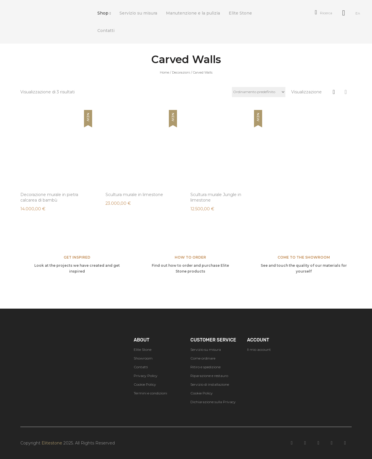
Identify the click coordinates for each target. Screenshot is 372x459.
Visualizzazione (306, 92)
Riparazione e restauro (209, 375)
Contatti (141, 367)
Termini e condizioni (150, 393)
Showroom (143, 358)
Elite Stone (142, 349)
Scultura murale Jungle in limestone (215, 197)
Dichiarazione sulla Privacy (213, 402)
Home (164, 72)
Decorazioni (181, 72)
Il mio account (259, 349)
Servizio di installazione (209, 384)
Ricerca (323, 13)
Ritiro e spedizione (205, 367)
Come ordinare (202, 358)
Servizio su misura (205, 349)
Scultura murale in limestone (134, 194)
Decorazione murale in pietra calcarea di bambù (49, 197)
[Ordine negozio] (258, 92)
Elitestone (52, 443)
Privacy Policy (146, 375)
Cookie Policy (145, 384)
